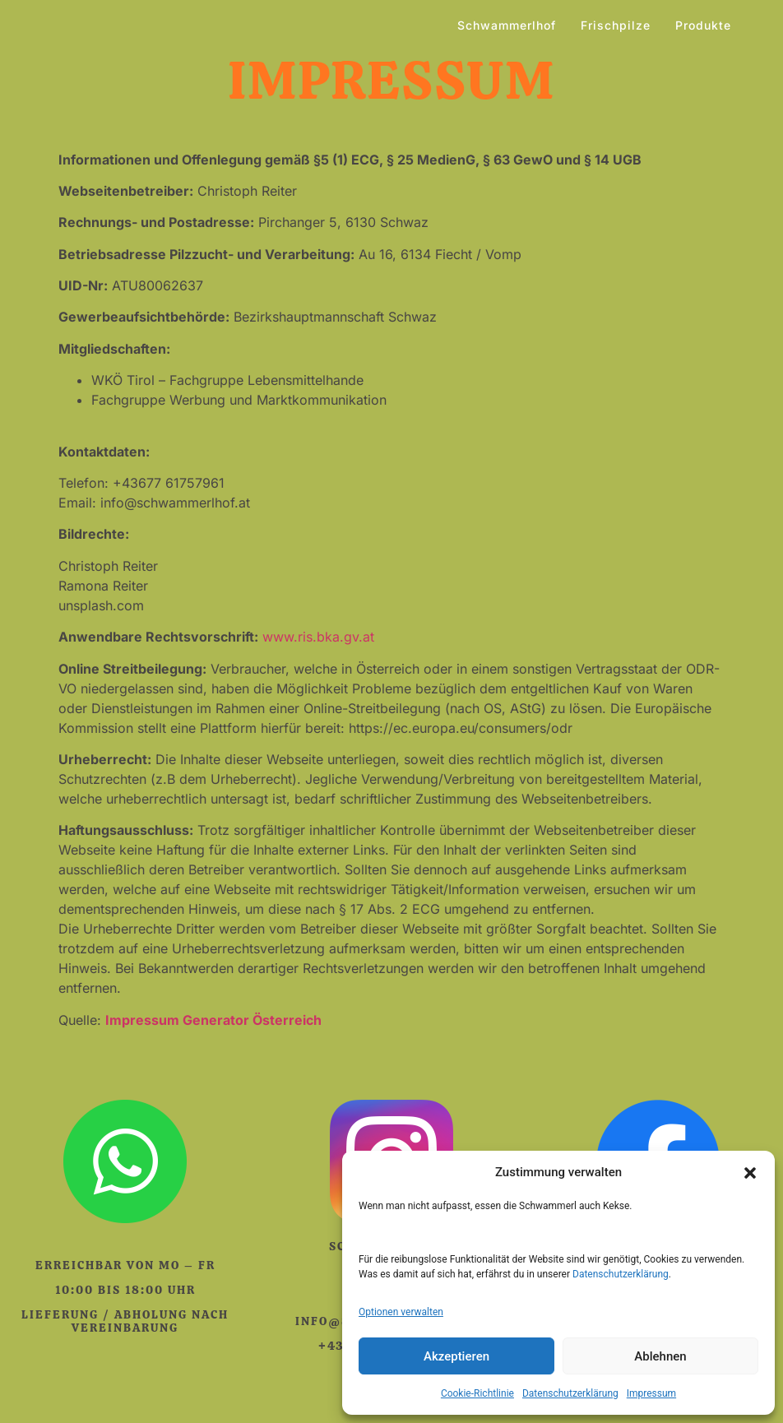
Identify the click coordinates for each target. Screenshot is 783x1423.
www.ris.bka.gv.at (318, 636)
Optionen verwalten (401, 1312)
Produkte (703, 25)
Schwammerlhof (506, 25)
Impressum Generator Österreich (213, 1020)
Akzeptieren (456, 1356)
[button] (750, 1173)
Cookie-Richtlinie (477, 1393)
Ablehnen (660, 1356)
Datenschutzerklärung (620, 1274)
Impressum (651, 1393)
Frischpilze (616, 25)
